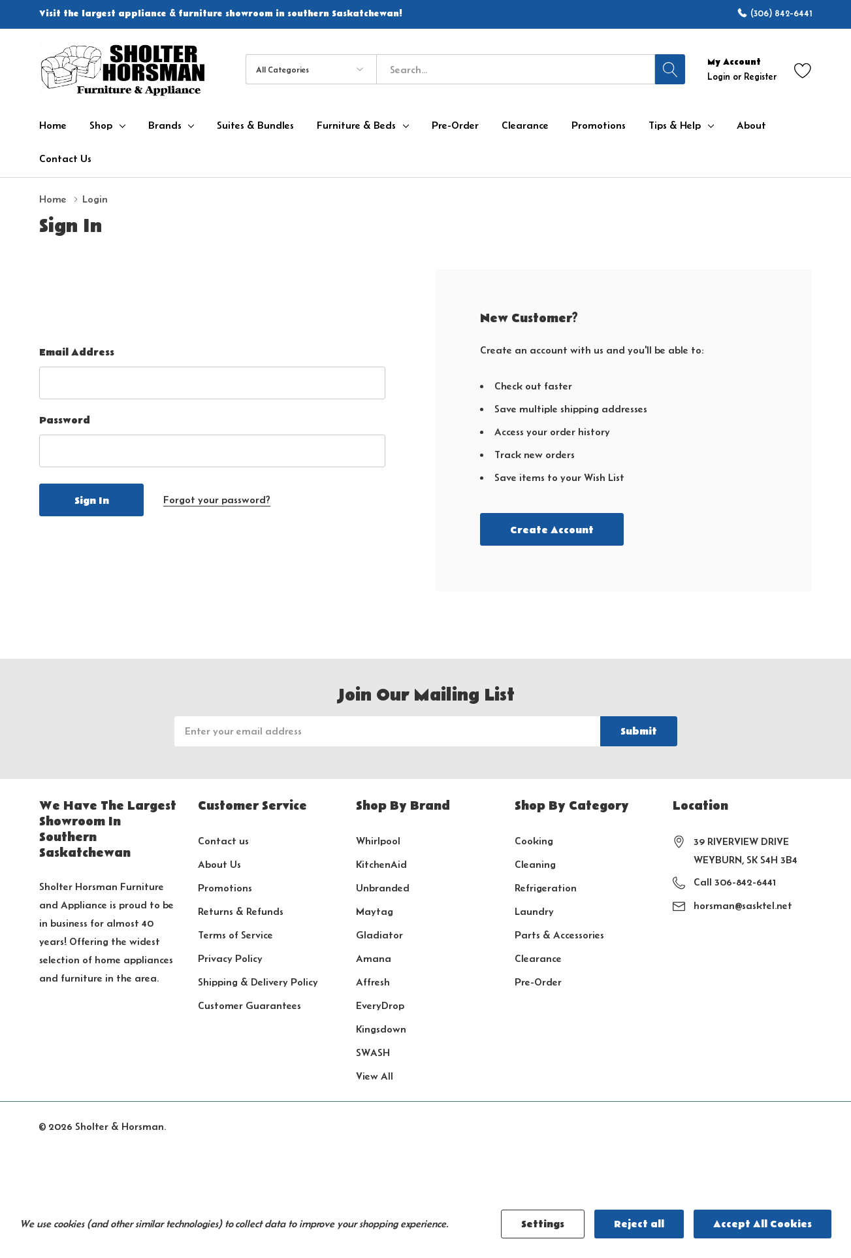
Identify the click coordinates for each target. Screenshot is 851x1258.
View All (374, 1076)
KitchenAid (381, 864)
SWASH (373, 1052)
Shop (100, 125)
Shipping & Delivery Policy (258, 981)
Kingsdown (381, 1029)
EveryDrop (380, 1005)
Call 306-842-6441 (735, 881)
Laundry (534, 911)
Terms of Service (235, 934)
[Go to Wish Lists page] (803, 69)
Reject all (639, 1224)
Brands (165, 125)
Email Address (76, 352)
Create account (552, 530)
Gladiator (379, 934)
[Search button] (670, 69)
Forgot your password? (216, 499)
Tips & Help (675, 125)
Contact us (223, 840)
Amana (373, 958)
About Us (219, 864)
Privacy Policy (230, 958)
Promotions (225, 887)
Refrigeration (546, 887)
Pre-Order (538, 981)
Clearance (538, 958)
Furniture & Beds (356, 125)
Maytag (374, 911)
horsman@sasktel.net (743, 905)
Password (64, 420)
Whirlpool (378, 840)
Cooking (534, 840)
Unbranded (382, 887)
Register (760, 76)
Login (720, 76)
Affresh (373, 981)
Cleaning (535, 864)
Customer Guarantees (249, 1005)
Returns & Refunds (240, 911)
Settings (542, 1224)
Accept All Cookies (762, 1224)
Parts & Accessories (559, 934)
